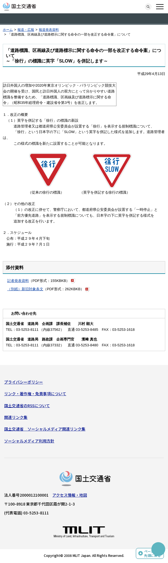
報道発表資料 (49, 30)
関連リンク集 (15, 417)
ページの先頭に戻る (152, 553)
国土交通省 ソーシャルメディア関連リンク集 (44, 429)
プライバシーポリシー (23, 382)
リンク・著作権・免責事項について (35, 393)
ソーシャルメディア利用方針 (29, 441)
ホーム (8, 30)
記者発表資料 (18, 281)
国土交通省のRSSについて (27, 405)
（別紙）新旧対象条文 (25, 289)
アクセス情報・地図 (69, 495)
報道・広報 (25, 30)
